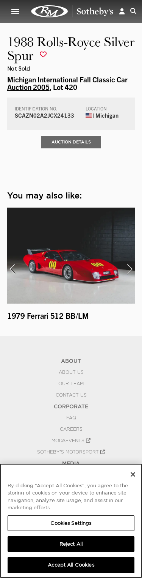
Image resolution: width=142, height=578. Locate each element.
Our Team (71, 383)
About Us (71, 372)
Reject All (71, 544)
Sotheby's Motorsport (71, 452)
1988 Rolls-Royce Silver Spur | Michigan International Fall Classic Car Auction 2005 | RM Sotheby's (72, 11)
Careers (71, 429)
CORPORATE (71, 406)
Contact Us (71, 395)
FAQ (71, 418)
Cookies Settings (70, 523)
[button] (122, 11)
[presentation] (12, 269)
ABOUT (71, 361)
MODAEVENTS (71, 440)
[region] (71, 521)
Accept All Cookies (71, 565)
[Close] (133, 474)
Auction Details (71, 142)
